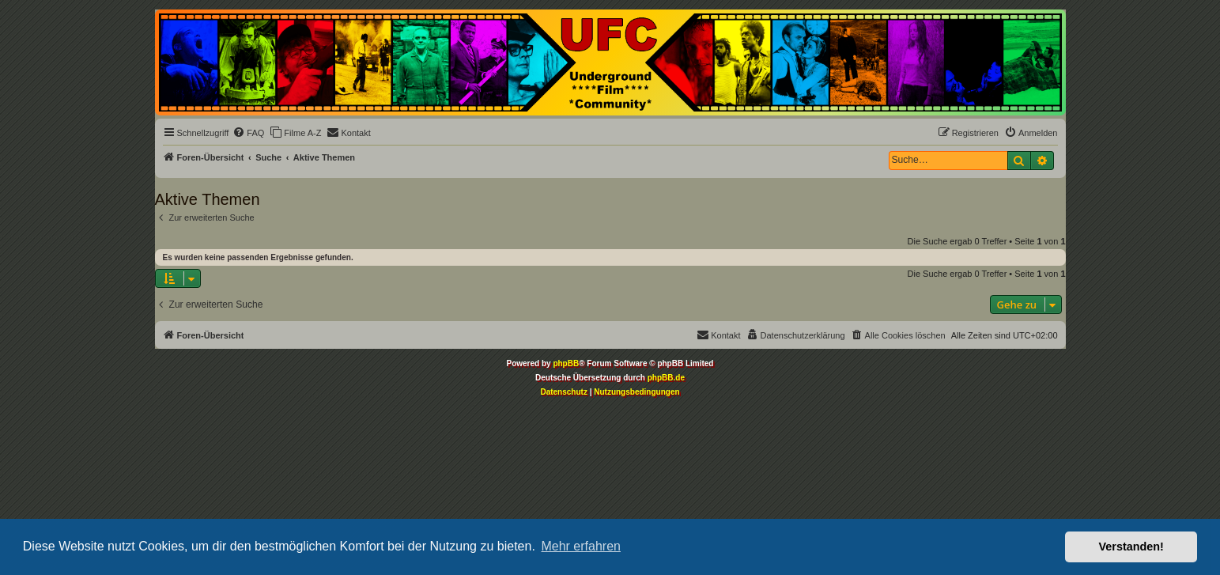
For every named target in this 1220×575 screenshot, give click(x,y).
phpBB (566, 363)
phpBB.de (666, 377)
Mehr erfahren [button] (581, 546)
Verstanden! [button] (1131, 546)
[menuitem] (248, 132)
